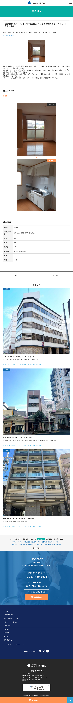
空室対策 (44, 542)
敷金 (59, 544)
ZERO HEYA (34, 544)
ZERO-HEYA (8, 625)
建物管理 (33, 542)
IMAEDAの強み (8, 615)
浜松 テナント (52, 542)
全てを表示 (36, 548)
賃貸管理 (27, 542)
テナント (59, 542)
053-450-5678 (29, 678)
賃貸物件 (25, 539)
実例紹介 (41, 539)
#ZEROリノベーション (8, 35)
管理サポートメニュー (11, 618)
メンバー (6, 636)
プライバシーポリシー (9, 644)
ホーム (6, 611)
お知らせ (33, 539)
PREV (17, 275)
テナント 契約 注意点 (45, 544)
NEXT (55, 275)
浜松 (39, 542)
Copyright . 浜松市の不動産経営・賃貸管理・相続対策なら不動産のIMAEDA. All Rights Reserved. (36, 696)
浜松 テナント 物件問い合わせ (21, 544)
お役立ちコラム (59, 539)
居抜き (55, 544)
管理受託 (49, 539)
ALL (11, 539)
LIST (36, 275)
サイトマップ (20, 644)
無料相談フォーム (9, 640)
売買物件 (17, 539)
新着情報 (6, 629)
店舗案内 (6, 633)
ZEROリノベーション (18, 542)
